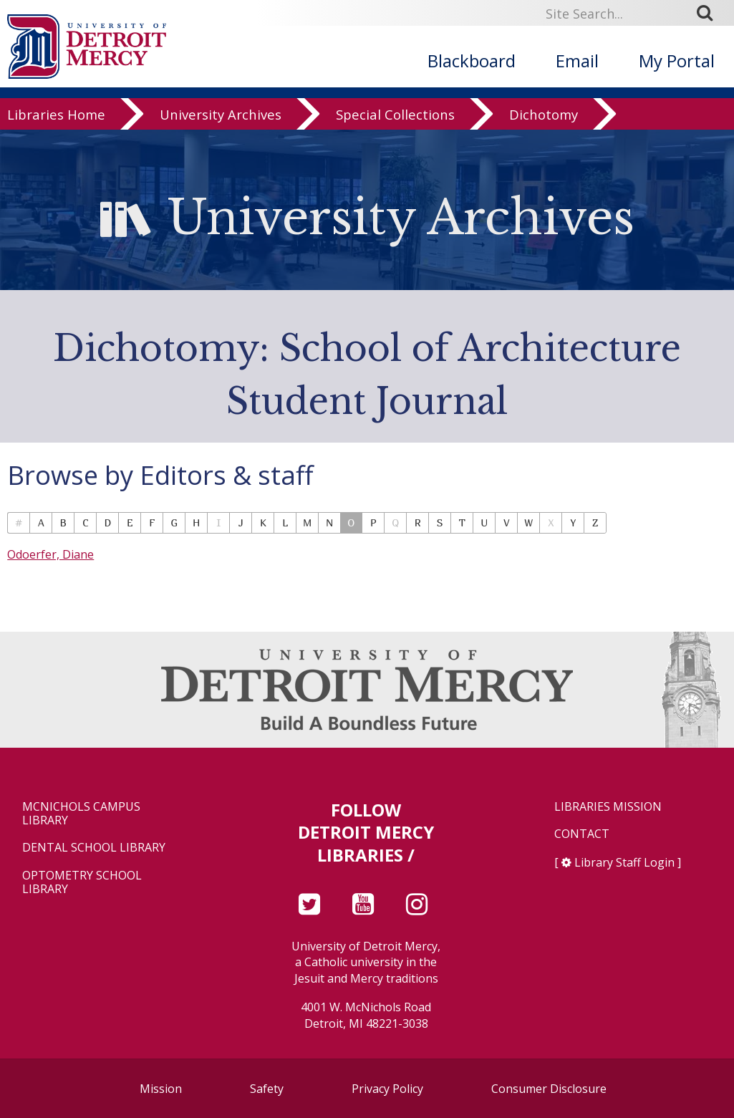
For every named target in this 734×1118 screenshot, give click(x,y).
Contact (581, 834)
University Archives (220, 137)
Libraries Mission (608, 807)
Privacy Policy (387, 1089)
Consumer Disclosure (549, 1089)
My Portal (677, 60)
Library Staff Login (624, 862)
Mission (161, 1089)
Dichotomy (543, 137)
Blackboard (472, 60)
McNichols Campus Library (81, 813)
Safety (267, 1089)
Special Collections (395, 137)
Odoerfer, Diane (50, 554)
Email (577, 60)
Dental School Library (93, 847)
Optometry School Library (82, 882)
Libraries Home (56, 137)
